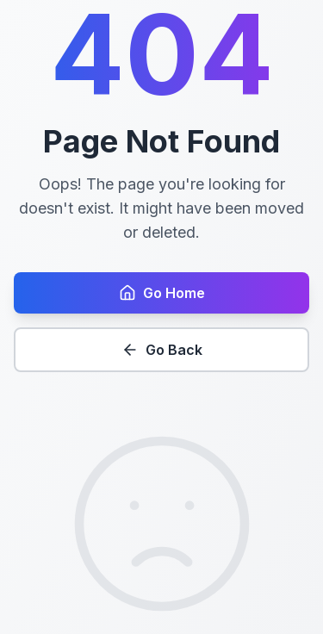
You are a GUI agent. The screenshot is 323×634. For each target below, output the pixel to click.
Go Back (161, 349)
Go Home (162, 292)
